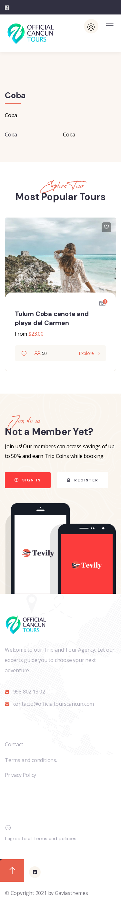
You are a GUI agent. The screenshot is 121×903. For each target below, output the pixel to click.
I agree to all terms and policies (40, 838)
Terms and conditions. (31, 760)
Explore (86, 353)
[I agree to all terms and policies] (8, 827)
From (21, 333)
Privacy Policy (20, 774)
